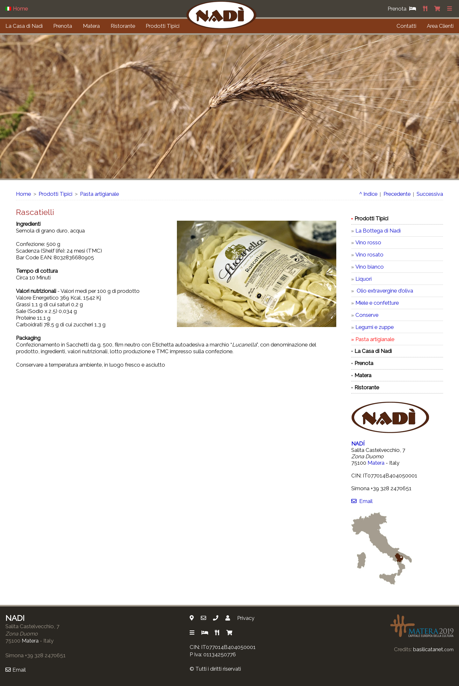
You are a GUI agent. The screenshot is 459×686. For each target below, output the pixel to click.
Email (362, 501)
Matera (91, 26)
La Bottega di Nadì (378, 230)
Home (23, 194)
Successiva (430, 194)
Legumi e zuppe (374, 327)
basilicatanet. (433, 649)
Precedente (397, 194)
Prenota (62, 26)
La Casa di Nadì (24, 26)
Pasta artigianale (99, 194)
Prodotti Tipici (162, 26)
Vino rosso (368, 242)
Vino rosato (369, 254)
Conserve (366, 315)
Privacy (245, 618)
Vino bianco (369, 266)
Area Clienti (440, 26)
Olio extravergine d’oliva (384, 290)
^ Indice (368, 194)
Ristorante (123, 26)
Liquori (363, 279)
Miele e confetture (377, 303)
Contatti (406, 26)
